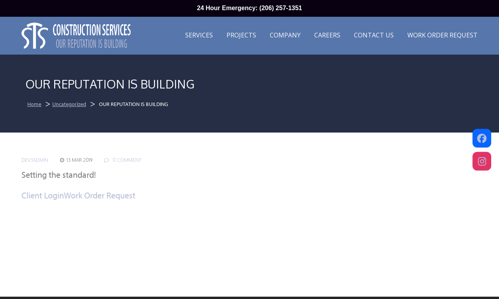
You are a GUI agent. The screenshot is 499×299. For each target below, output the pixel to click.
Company (285, 35)
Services (199, 35)
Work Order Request (442, 35)
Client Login (42, 195)
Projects (241, 35)
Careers (327, 35)
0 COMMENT (123, 160)
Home (34, 104)
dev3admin (34, 160)
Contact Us (374, 35)
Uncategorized (69, 104)
